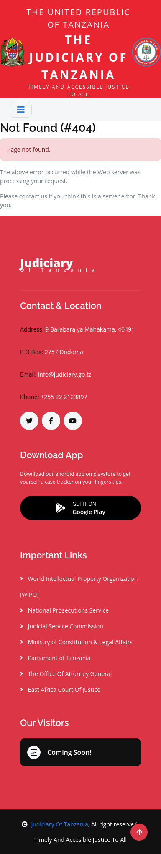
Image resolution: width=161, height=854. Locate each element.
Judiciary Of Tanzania (55, 824)
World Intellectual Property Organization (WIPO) (79, 586)
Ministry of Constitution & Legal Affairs (76, 642)
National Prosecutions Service (64, 610)
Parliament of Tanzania (55, 658)
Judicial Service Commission (61, 626)
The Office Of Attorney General (66, 674)
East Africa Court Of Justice (60, 689)
